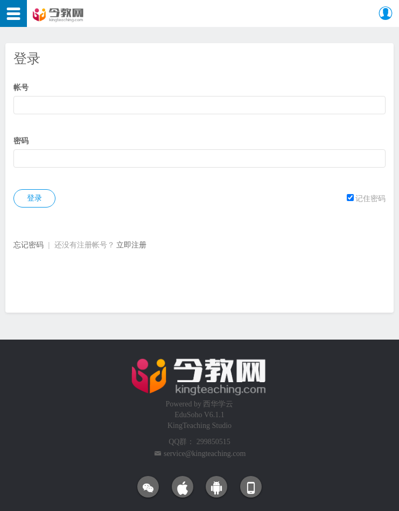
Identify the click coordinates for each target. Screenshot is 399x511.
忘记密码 (28, 245)
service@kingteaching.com (205, 454)
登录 (34, 198)
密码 (21, 141)
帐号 (21, 88)
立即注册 (131, 245)
